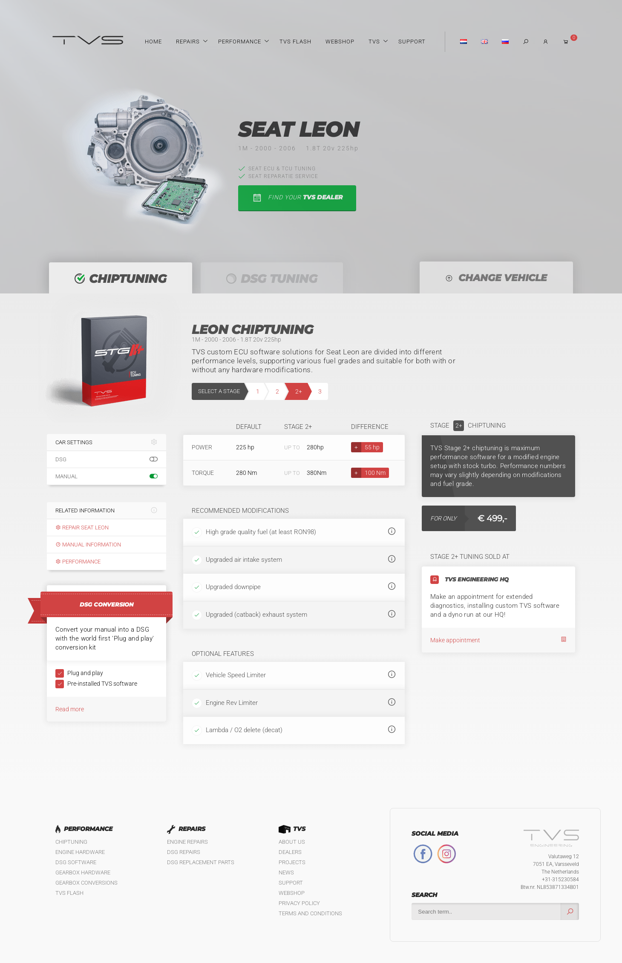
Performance (239, 41)
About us (292, 842)
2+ (298, 391)
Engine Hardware (80, 852)
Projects (292, 862)
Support (412, 41)
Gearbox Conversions (86, 883)
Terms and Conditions (310, 913)
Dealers (290, 852)
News (286, 872)
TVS (374, 41)
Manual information (88, 544)
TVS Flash (295, 41)
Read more (69, 709)
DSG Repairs (183, 852)
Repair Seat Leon (82, 527)
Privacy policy (299, 903)
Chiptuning (71, 842)
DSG (106, 459)
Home (153, 41)
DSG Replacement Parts (200, 862)
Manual (106, 476)
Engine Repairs (187, 842)
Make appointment (498, 640)
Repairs (188, 41)
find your (297, 198)
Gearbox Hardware (82, 872)
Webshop (339, 41)
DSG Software (75, 862)
